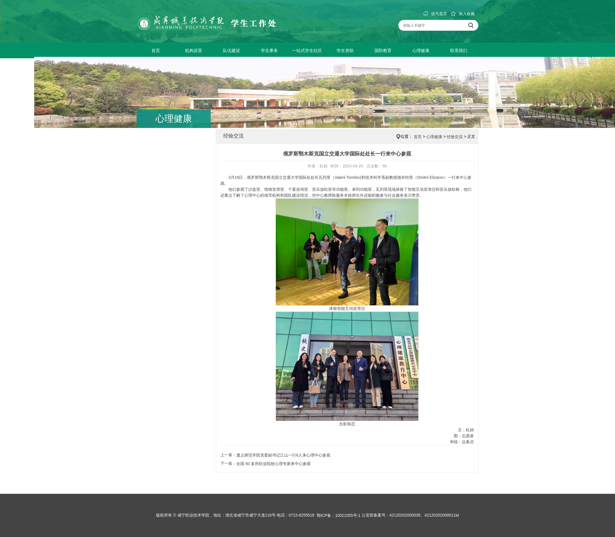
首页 (155, 50)
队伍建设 (231, 50)
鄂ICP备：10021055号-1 (338, 515)
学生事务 (269, 50)
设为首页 (435, 13)
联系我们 (458, 50)
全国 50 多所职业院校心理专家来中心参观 (273, 463)
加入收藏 (463, 13)
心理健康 (420, 50)
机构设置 (193, 50)
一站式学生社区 (307, 50)
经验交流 (455, 136)
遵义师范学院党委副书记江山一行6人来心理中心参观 (283, 455)
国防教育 (382, 50)
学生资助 (345, 50)
